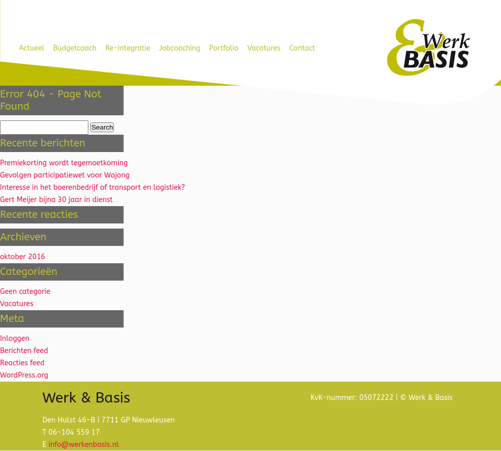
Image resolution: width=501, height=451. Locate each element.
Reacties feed (22, 363)
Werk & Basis (427, 48)
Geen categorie (25, 291)
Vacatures (263, 48)
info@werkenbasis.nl (84, 444)
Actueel (31, 48)
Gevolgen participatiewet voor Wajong (65, 175)
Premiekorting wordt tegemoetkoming (64, 163)
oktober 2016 (22, 257)
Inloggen (14, 338)
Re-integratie (127, 48)
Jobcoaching (179, 48)
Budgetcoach (75, 48)
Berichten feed (24, 350)
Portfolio (223, 48)
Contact (303, 48)
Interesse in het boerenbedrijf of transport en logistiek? (92, 187)
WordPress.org (24, 375)
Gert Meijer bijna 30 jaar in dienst (56, 199)
